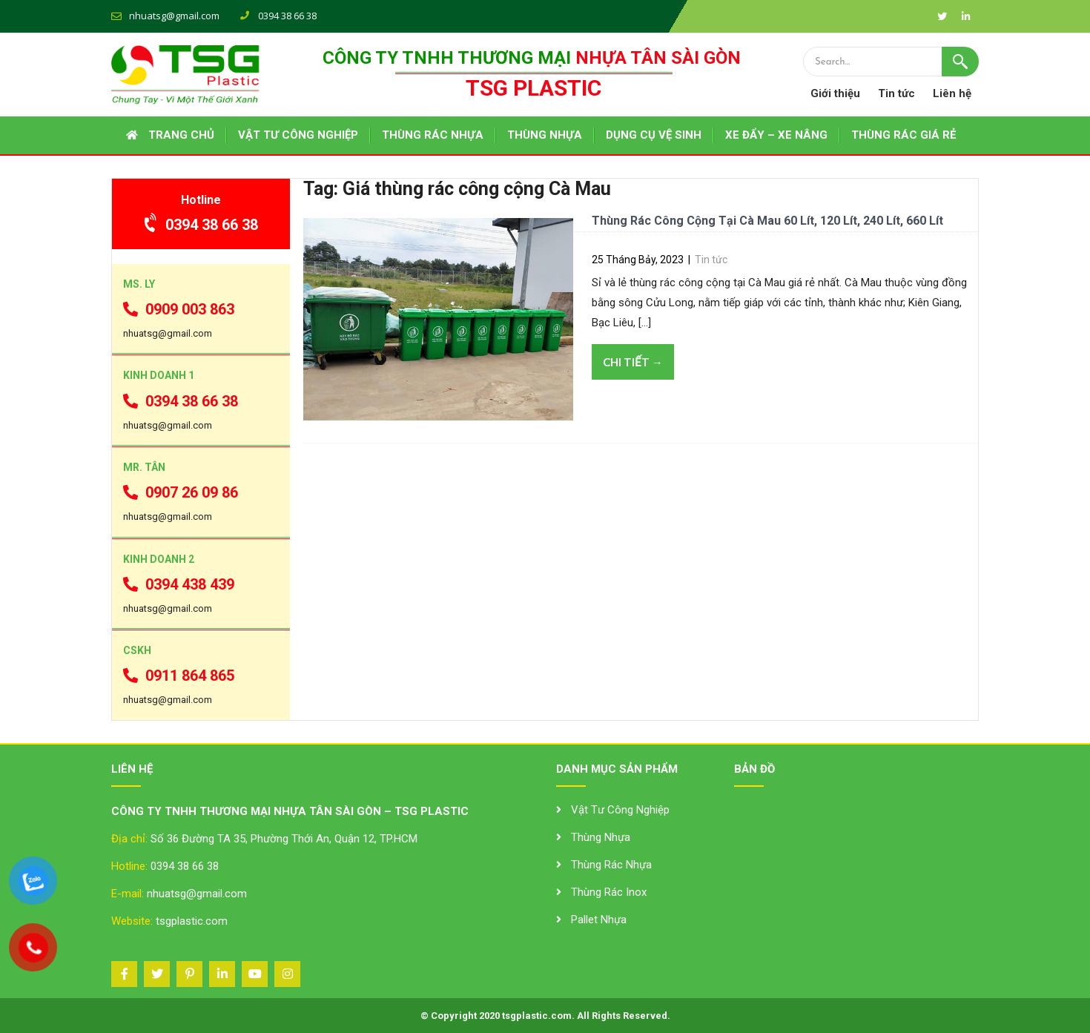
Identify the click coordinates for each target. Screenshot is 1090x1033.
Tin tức (896, 93)
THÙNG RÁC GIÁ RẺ (903, 135)
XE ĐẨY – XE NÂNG (776, 135)
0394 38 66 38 (201, 225)
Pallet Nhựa (599, 919)
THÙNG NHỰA (544, 135)
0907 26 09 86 (180, 492)
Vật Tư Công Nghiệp (620, 809)
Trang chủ (181, 135)
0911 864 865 (178, 675)
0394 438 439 (178, 584)
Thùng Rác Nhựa (611, 864)
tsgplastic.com (192, 921)
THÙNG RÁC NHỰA (432, 135)
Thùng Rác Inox (609, 892)
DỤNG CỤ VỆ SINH (653, 135)
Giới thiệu (835, 93)
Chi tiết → (633, 362)
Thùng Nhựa (600, 837)
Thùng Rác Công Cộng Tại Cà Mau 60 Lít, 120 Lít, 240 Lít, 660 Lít (767, 221)
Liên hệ (952, 93)
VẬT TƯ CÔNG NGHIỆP (298, 135)
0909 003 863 (178, 309)
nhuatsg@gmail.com (174, 15)
